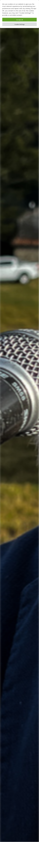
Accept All (19, 20)
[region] (19, 14)
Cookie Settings (19, 24)
